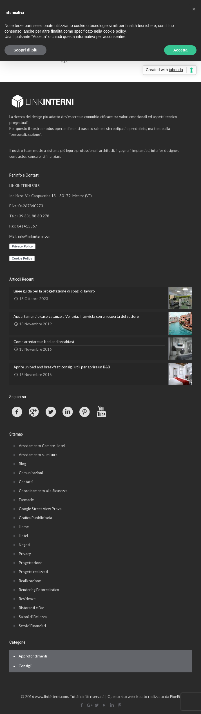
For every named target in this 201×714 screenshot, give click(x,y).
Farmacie (26, 499)
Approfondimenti (33, 656)
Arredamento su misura (38, 454)
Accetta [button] (180, 50)
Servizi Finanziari (32, 625)
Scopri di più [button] (25, 50)
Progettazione (30, 562)
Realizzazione (30, 580)
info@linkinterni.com (35, 236)
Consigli (25, 666)
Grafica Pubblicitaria (35, 517)
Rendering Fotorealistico (39, 589)
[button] (193, 8)
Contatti (26, 481)
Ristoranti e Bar (31, 607)
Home (24, 526)
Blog (22, 463)
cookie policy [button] (114, 31)
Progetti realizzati (33, 571)
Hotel (23, 535)
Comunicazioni (31, 472)
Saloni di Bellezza (33, 616)
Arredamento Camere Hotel (42, 445)
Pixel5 (175, 696)
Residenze (27, 598)
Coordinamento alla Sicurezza (43, 490)
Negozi (24, 544)
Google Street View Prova (40, 508)
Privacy (25, 553)
